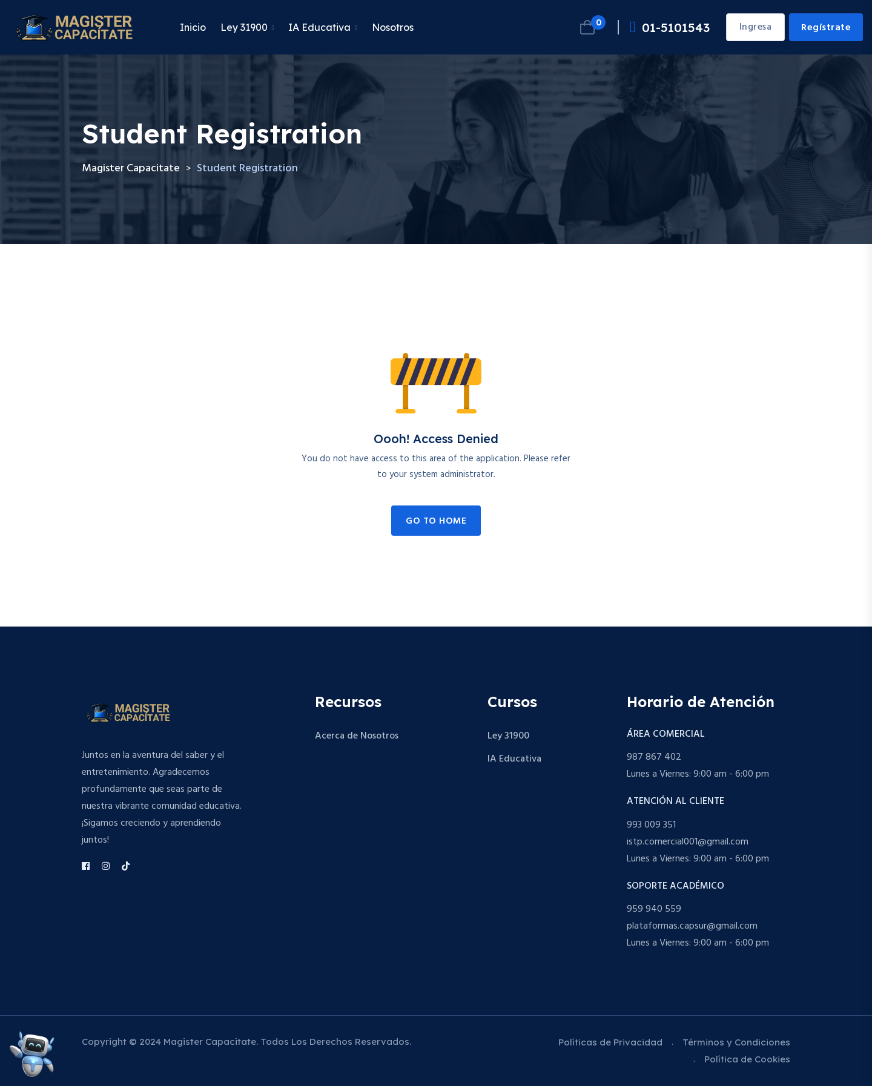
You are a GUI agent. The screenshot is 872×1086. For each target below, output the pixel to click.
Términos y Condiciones (736, 1042)
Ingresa (755, 27)
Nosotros (393, 27)
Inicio (193, 27)
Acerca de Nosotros (356, 736)
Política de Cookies (747, 1059)
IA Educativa (319, 27)
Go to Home (436, 521)
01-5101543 (670, 27)
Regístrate (826, 28)
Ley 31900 (244, 27)
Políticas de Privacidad (610, 1042)
